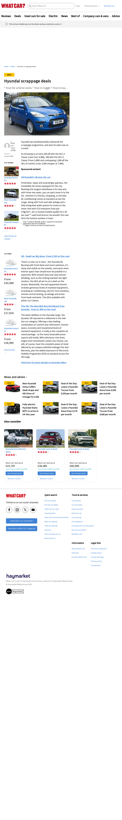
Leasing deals (49, 513)
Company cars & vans (97, 16)
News (66, 16)
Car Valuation (77, 521)
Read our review (14, 478)
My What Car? (109, 6)
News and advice (15, 377)
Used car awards (51, 526)
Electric (55, 16)
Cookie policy (96, 553)
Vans (78, 6)
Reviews (7, 16)
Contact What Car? (79, 557)
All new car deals (51, 505)
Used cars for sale (36, 16)
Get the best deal (15, 473)
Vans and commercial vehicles (56, 517)
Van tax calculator (79, 530)
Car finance (76, 501)
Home (6, 66)
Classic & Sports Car (52, 534)
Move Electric (49, 538)
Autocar (47, 530)
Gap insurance (77, 509)
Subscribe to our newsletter (21, 521)
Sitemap (75, 553)
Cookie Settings (97, 557)
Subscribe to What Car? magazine (21, 528)
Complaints (95, 565)
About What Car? (78, 549)
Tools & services (90, 6)
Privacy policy (96, 561)
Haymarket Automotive (32, 581)
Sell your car (77, 513)
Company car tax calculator (83, 526)
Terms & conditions (99, 549)
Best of (77, 16)
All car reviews (50, 501)
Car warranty (77, 505)
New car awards (50, 521)
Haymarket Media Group (62, 581)
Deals (19, 16)
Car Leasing (76, 517)
